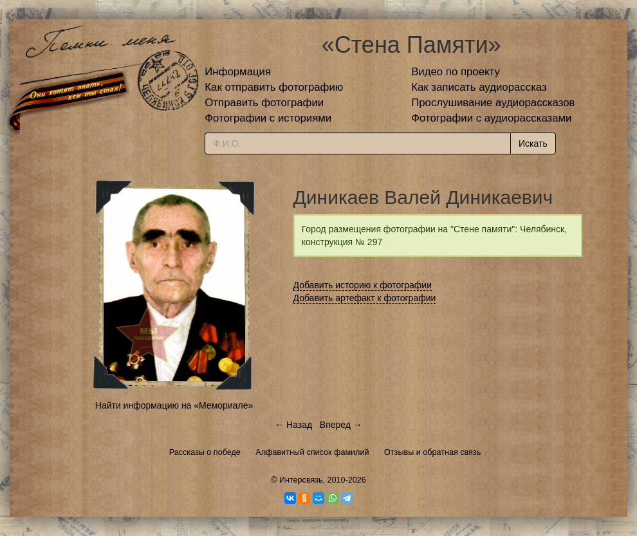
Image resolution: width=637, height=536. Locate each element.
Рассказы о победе (205, 452)
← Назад (293, 425)
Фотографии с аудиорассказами (491, 118)
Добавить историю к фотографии (362, 285)
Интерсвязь (301, 480)
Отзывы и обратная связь (432, 452)
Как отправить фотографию (274, 87)
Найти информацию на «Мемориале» (174, 405)
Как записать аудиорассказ (479, 87)
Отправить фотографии (264, 103)
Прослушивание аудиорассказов (493, 103)
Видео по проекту (455, 72)
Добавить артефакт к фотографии (364, 298)
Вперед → (341, 425)
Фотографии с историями (268, 118)
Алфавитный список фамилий (312, 452)
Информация (238, 72)
